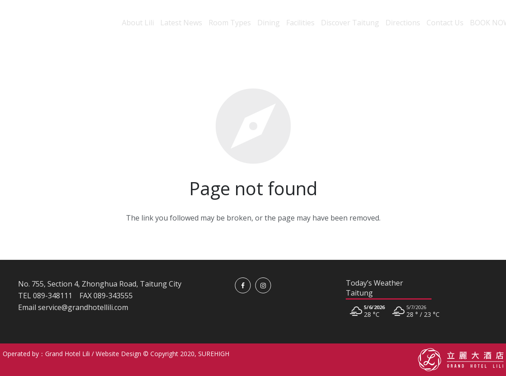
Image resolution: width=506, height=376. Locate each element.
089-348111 (52, 296)
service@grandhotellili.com (83, 307)
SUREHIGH (213, 353)
